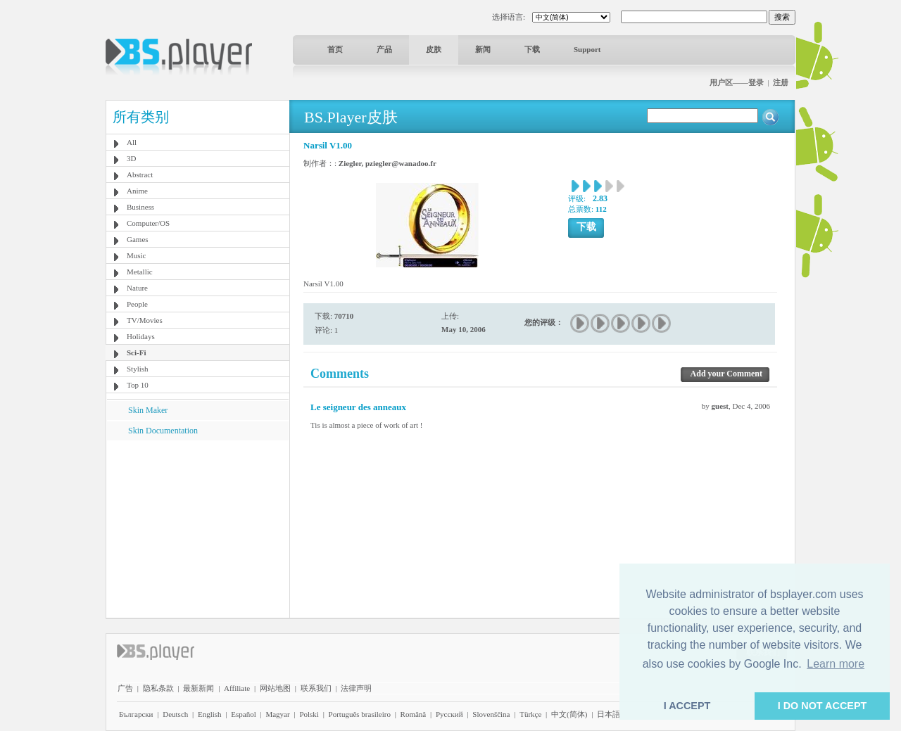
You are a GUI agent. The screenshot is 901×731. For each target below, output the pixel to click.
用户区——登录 (737, 82)
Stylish (138, 368)
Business (140, 207)
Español (243, 714)
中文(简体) (569, 714)
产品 (384, 49)
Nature (137, 288)
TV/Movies (145, 320)
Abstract (140, 174)
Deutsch (175, 714)
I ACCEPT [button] (687, 705)
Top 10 (138, 385)
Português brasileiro (360, 714)
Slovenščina (491, 714)
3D (131, 158)
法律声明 (356, 688)
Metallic (140, 271)
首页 (335, 49)
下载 (532, 49)
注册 (780, 82)
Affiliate (237, 688)
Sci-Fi (136, 352)
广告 (125, 688)
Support (587, 49)
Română (414, 714)
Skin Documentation (163, 431)
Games (138, 239)
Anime (137, 190)
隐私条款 (158, 688)
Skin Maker (148, 410)
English (210, 714)
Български (136, 714)
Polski (309, 714)
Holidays (141, 336)
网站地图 (275, 688)
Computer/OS (148, 223)
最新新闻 (198, 688)
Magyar (277, 714)
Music (136, 255)
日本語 (608, 714)
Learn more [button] (835, 664)
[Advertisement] (198, 528)
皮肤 (433, 49)
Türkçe (530, 714)
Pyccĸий (449, 714)
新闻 (483, 49)
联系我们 (316, 688)
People (137, 304)
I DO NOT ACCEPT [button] (822, 705)
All (132, 142)
